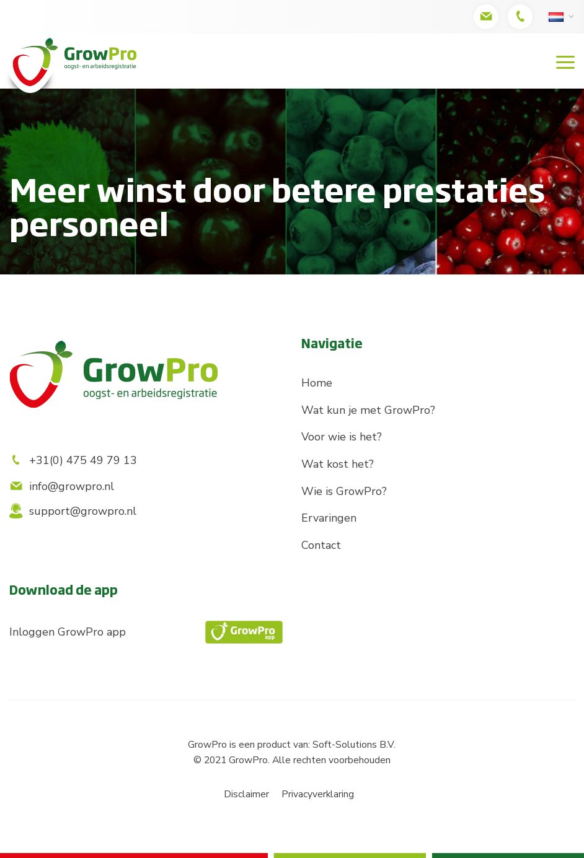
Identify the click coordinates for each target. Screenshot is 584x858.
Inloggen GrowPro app (146, 632)
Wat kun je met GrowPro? (368, 410)
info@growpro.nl (61, 486)
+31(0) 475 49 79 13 (73, 460)
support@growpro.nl (72, 511)
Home (316, 382)
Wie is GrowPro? (344, 491)
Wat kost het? (337, 464)
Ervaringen (328, 517)
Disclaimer (246, 794)
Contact (321, 545)
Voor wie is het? (341, 436)
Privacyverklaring (317, 794)
